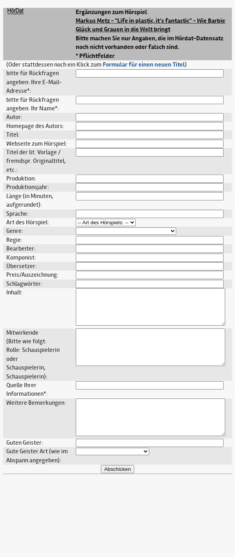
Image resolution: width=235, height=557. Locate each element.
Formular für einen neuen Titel (144, 64)
